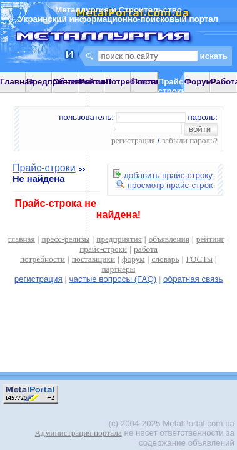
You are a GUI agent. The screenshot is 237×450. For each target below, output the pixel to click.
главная (21, 239)
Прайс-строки (44, 167)
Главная (17, 81)
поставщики (93, 259)
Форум (198, 81)
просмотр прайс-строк (164, 185)
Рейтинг (95, 81)
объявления (169, 239)
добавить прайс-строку (163, 175)
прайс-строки (103, 249)
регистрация (133, 140)
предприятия (118, 239)
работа (146, 249)
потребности (42, 259)
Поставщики (156, 81)
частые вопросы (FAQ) (113, 279)
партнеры (118, 269)
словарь (165, 259)
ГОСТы (199, 259)
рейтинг (210, 239)
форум (133, 259)
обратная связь (193, 279)
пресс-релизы (66, 239)
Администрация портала (78, 433)
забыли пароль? (190, 140)
